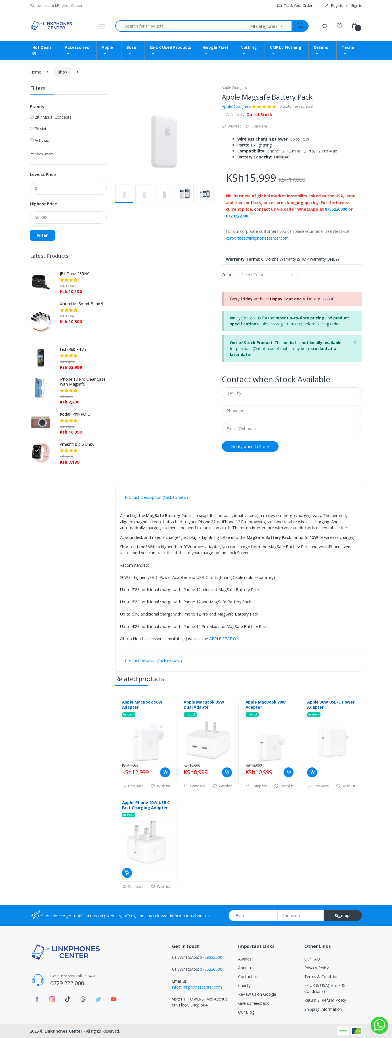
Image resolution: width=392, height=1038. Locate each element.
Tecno (347, 47)
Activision (43, 140)
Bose (131, 47)
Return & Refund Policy (325, 1000)
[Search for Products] (183, 26)
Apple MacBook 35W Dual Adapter (204, 705)
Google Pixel (215, 47)
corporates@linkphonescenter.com (257, 238)
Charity (244, 985)
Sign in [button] (356, 5)
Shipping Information (323, 1009)
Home (35, 72)
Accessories (77, 47)
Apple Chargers (234, 87)
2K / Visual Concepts (53, 117)
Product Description (156, 497)
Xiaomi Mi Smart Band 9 (82, 303)
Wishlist (231, 126)
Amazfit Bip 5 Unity (77, 444)
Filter (42, 235)
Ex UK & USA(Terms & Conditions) (324, 988)
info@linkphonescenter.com (197, 987)
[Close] (354, 342)
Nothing (248, 47)
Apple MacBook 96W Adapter (142, 705)
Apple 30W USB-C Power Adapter (331, 705)
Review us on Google (257, 994)
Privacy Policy (316, 967)
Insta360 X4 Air (73, 349)
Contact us (248, 976)
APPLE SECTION (224, 638)
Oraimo (321, 47)
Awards (244, 959)
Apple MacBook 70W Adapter (266, 705)
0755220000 (336, 209)
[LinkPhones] (51, 26)
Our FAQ (312, 959)
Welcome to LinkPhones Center (56, 5)
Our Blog (246, 1012)
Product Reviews (153, 661)
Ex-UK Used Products (170, 47)
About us (246, 967)
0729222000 (237, 216)
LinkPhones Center (64, 1031)
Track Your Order (294, 5)
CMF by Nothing (285, 47)
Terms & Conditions (322, 976)
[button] (271, 26)
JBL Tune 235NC (75, 273)
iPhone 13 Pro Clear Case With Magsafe (83, 381)
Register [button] (338, 5)
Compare (256, 126)
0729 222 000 (67, 983)
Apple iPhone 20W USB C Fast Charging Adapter (146, 805)
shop (62, 72)
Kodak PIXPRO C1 (76, 414)
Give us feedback (253, 1003)
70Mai (40, 128)
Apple (107, 47)
